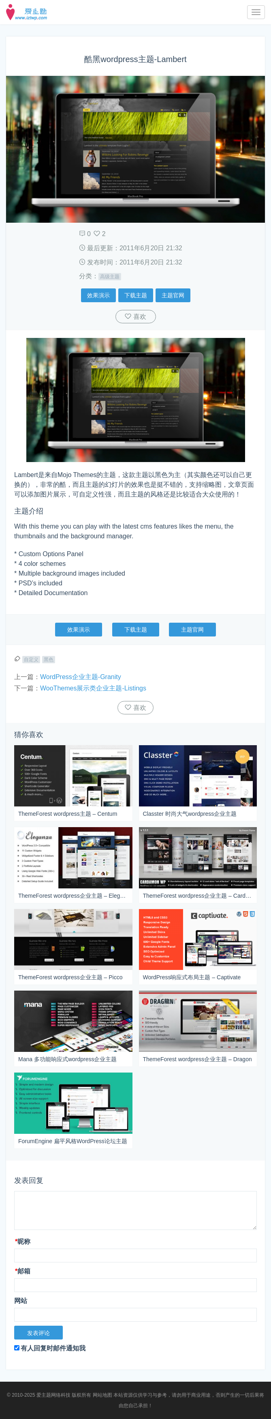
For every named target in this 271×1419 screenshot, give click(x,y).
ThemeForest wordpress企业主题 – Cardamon (198, 895)
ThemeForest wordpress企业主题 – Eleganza (73, 895)
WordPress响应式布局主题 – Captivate (192, 977)
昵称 (22, 1241)
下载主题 (135, 295)
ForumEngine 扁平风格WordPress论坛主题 (72, 1141)
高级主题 (109, 277)
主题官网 (173, 295)
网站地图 (102, 1395)
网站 (20, 1300)
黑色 (48, 659)
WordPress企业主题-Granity (80, 676)
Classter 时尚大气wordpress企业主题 (190, 814)
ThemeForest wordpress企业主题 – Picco (70, 977)
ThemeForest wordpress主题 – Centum (67, 814)
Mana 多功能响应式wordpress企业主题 (67, 1059)
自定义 (31, 659)
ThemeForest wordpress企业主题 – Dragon (197, 1059)
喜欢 (138, 316)
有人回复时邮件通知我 (49, 1348)
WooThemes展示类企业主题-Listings (93, 688)
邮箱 (22, 1271)
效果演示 (98, 295)
